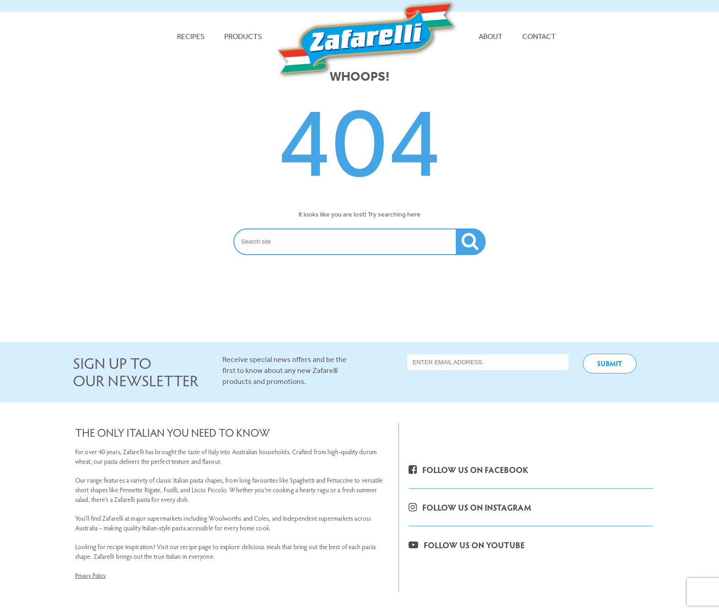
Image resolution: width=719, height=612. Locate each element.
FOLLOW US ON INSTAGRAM (470, 507)
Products (243, 36)
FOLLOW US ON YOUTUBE (467, 545)
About (491, 36)
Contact (539, 36)
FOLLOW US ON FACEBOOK (468, 469)
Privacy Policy (90, 575)
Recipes (191, 36)
